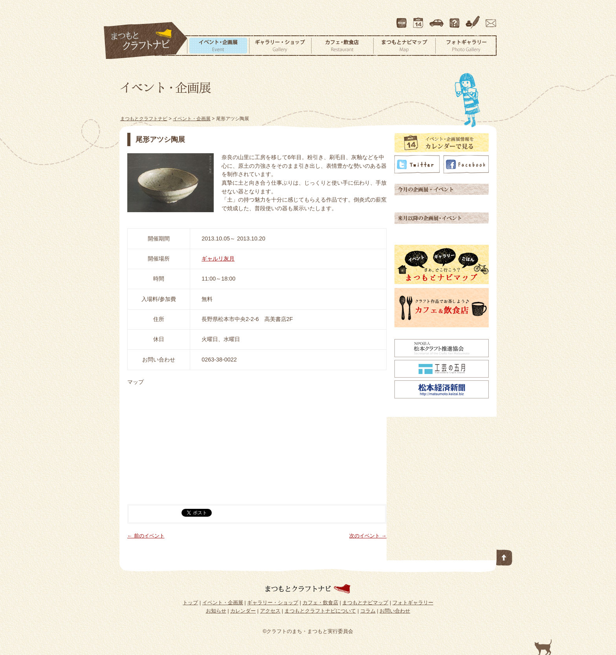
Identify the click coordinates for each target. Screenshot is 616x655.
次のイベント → (368, 536)
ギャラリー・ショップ (280, 45)
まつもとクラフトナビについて (455, 19)
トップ (190, 602)
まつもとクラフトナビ (146, 41)
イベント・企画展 (218, 45)
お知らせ (216, 611)
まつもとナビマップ (404, 45)
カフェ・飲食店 (342, 45)
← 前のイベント (146, 536)
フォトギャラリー (466, 45)
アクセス (437, 19)
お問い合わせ (489, 19)
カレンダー (419, 19)
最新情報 (402, 19)
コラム (473, 19)
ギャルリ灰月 (218, 258)
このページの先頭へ (504, 556)
